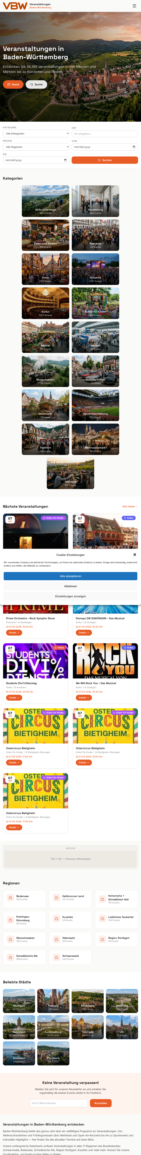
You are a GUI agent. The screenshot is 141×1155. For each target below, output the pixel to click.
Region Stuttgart (13, 1097)
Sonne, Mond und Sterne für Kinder (28, 365)
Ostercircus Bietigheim (20, 624)
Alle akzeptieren (70, 576)
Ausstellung (80, 1009)
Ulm (5, 1040)
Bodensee (9, 1056)
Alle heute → (130, 318)
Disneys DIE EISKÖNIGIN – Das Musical (100, 430)
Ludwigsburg (11, 1030)
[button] (135, 555)
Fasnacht (78, 1019)
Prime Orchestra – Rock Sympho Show (30, 430)
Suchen (105, 160)
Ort (74, 128)
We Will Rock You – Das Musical (96, 495)
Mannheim (9, 1024)
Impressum (80, 1066)
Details (14, 379)
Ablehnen (70, 586)
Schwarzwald (11, 1107)
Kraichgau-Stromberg (16, 1071)
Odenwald (9, 1092)
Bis (5, 154)
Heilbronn (31, 369)
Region (7, 140)
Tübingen (8, 1035)
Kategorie (9, 127)
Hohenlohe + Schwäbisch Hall (20, 1066)
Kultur (128, 329)
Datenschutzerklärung (86, 1071)
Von (74, 141)
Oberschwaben (12, 1087)
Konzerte (57, 394)
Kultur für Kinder (53, 329)
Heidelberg (9, 1014)
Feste (59, 459)
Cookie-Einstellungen (86, 1076)
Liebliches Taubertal (15, 1082)
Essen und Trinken (84, 1014)
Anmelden (100, 914)
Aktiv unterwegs (83, 1004)
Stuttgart (90, 434)
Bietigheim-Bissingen (37, 629)
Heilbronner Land (13, 1061)
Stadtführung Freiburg (90, 365)
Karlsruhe (8, 1019)
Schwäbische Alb (13, 1102)
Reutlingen (25, 434)
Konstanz (20, 499)
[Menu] (134, 6)
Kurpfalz (8, 1076)
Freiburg (90, 369)
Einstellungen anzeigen (70, 596)
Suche (36, 84)
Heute (13, 84)
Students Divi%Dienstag (21, 495)
